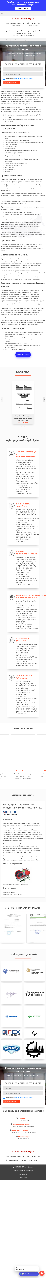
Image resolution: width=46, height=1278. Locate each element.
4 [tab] (27, 426)
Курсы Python (23, 1177)
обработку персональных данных (23, 78)
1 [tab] (19, 426)
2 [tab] (22, 426)
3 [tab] (24, 426)
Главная (3, 40)
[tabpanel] (23, 402)
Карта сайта (23, 1174)
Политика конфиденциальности (23, 1170)
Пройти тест (23, 354)
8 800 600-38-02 (24, 1120)
